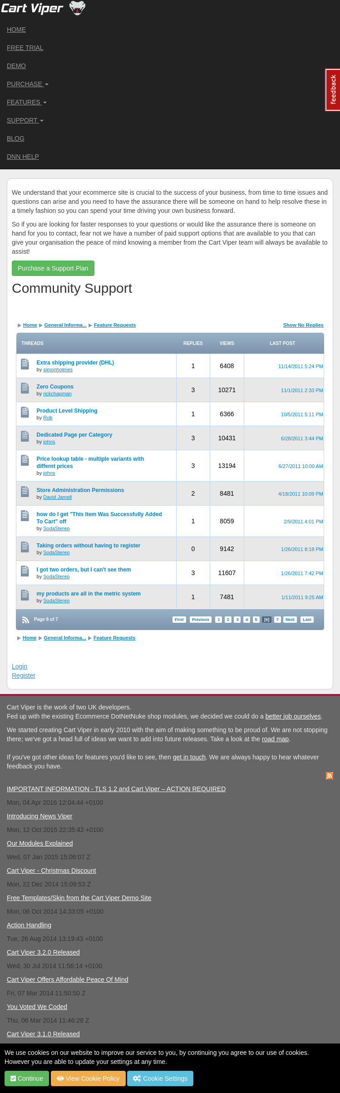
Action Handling (29, 925)
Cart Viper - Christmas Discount (51, 870)
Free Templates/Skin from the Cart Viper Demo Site (79, 897)
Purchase (28, 84)
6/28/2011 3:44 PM (302, 438)
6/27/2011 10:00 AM (301, 466)
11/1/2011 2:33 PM (302, 390)
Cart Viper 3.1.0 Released (43, 1034)
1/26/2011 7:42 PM (302, 573)
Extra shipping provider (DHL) (75, 362)
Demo (16, 65)
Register (23, 675)
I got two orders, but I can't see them (84, 569)
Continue (26, 1078)
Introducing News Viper (39, 816)
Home (16, 29)
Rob (47, 417)
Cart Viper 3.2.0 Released (43, 952)
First (179, 619)
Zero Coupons (55, 387)
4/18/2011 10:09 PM (300, 494)
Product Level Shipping (67, 411)
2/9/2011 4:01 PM (303, 521)
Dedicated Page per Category (75, 435)
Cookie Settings (160, 1078)
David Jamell (57, 497)
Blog (16, 138)
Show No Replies (303, 325)
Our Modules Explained (40, 843)
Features (27, 102)
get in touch (189, 757)
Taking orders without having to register (88, 545)
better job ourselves (293, 716)
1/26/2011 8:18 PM (302, 549)
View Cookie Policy (88, 1078)
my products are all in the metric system (89, 594)
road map (275, 739)
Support (25, 120)
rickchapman (57, 393)
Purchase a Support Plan (53, 268)
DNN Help (23, 156)
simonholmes (58, 369)
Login (19, 666)
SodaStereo (56, 528)
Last (307, 619)
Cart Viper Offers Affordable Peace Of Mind (67, 979)
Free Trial (25, 47)
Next (290, 619)
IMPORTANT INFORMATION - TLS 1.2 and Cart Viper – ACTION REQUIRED (116, 789)
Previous (200, 619)
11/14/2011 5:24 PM (300, 366)
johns (49, 441)
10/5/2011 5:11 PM (302, 414)
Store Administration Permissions (80, 490)
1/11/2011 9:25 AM (302, 597)
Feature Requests (115, 325)
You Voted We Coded (37, 1006)
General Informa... (65, 325)
